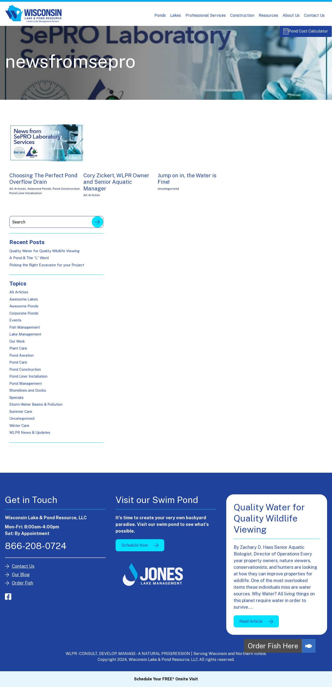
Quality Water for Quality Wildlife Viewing (44, 253)
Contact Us (314, 15)
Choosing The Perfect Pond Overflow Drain (43, 181)
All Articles (17, 191)
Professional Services (205, 15)
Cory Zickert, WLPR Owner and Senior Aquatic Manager (116, 184)
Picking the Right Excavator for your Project (46, 267)
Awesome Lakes (23, 302)
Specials (16, 400)
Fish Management (24, 330)
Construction (242, 15)
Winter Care (19, 428)
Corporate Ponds (23, 316)
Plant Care (18, 351)
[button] (309, 646)
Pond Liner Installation (25, 196)
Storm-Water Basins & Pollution (35, 407)
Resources (268, 15)
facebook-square (8, 599)
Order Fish (22, 585)
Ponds (160, 15)
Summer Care (20, 414)
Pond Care (18, 365)
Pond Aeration (21, 358)
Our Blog (21, 577)
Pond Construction (66, 191)
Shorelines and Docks (27, 393)
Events (15, 323)
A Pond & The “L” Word (29, 260)
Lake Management (25, 337)
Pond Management (25, 386)
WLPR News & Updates (29, 435)
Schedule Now (134, 547)
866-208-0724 (35, 548)
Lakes (175, 15)
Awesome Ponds (39, 191)
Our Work (17, 344)
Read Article (250, 623)
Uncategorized (168, 191)
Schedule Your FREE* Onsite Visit (166, 679)
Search (97, 224)
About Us (291, 15)
